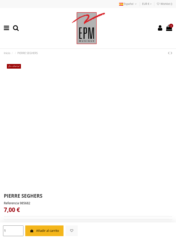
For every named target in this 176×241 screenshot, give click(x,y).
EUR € (147, 4)
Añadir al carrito (44, 231)
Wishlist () (164, 4)
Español (128, 4)
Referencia (11, 203)
